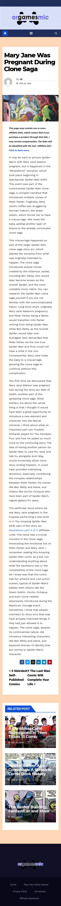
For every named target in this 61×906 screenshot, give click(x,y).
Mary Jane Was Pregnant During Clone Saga (29, 62)
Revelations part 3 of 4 (23, 530)
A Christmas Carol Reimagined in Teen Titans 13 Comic (27, 732)
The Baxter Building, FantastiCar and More (28, 809)
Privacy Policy (20, 891)
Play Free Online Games (36, 884)
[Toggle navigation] (31, 33)
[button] (56, 33)
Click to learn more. (19, 150)
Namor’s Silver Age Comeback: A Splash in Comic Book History (30, 769)
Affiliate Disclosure (29, 898)
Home (13, 884)
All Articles (40, 891)
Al (21, 79)
